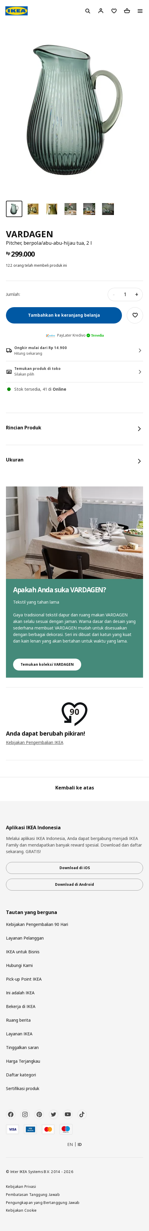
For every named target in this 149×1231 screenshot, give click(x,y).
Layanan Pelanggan (25, 938)
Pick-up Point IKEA (24, 979)
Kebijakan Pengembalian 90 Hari (37, 924)
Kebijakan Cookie (21, 1210)
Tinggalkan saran (22, 1047)
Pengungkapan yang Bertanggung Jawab (43, 1202)
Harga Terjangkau (23, 1061)
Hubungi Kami (19, 965)
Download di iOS (74, 867)
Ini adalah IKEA (20, 993)
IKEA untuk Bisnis (23, 951)
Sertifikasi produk (22, 1088)
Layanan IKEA (19, 1034)
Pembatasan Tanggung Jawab (33, 1194)
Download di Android (74, 884)
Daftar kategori (21, 1075)
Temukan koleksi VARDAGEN (47, 664)
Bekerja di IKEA (20, 1006)
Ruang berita (18, 1020)
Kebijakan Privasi (21, 1186)
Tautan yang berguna (31, 912)
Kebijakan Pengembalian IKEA (34, 742)
